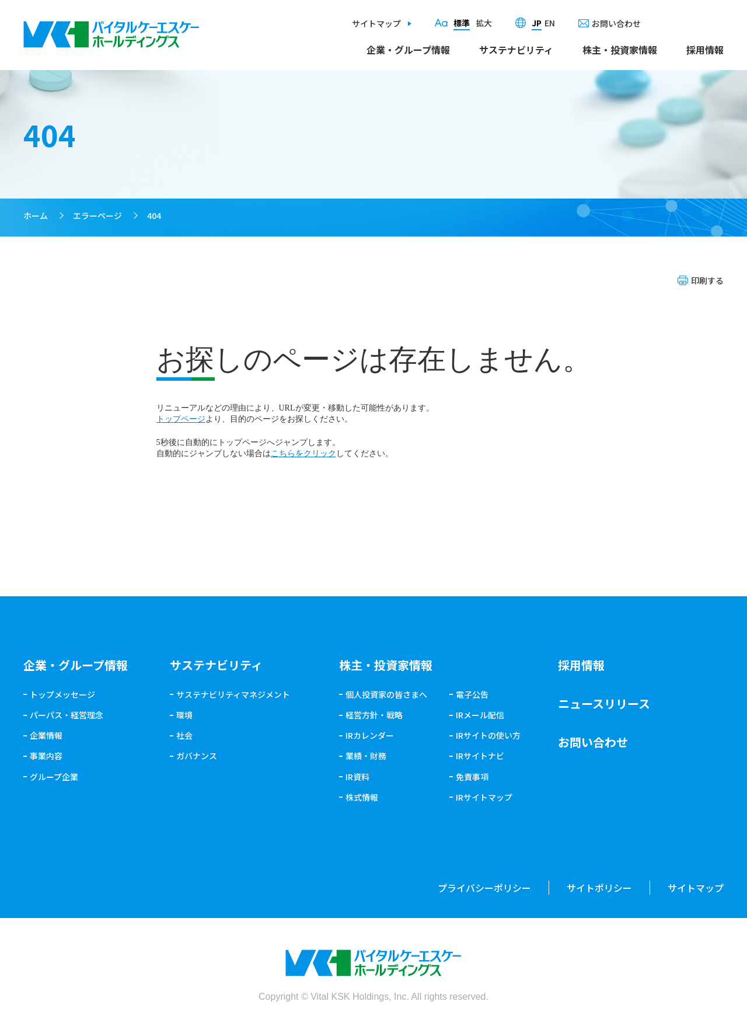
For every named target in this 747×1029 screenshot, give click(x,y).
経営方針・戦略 (374, 715)
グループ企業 (54, 777)
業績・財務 (365, 756)
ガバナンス (196, 756)
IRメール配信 (480, 715)
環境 (184, 715)
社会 (184, 735)
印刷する (707, 280)
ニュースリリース (604, 703)
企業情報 (46, 735)
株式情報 (361, 797)
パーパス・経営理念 (66, 715)
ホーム (35, 215)
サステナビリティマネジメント (233, 694)
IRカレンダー (369, 735)
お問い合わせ (616, 23)
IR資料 (357, 777)
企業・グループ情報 (408, 50)
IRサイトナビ (480, 756)
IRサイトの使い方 (488, 735)
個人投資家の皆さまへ (386, 694)
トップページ (180, 419)
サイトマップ (376, 23)
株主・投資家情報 (619, 50)
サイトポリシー (599, 888)
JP (537, 23)
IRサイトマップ (484, 797)
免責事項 (472, 777)
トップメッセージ (62, 694)
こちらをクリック (303, 453)
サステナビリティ (516, 50)
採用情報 (705, 50)
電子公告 (472, 694)
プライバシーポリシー (484, 888)
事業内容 (46, 756)
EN (549, 23)
